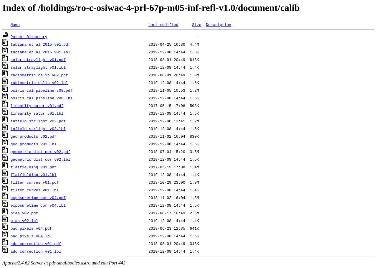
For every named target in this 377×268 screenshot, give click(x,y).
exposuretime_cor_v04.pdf (38, 197)
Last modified (163, 24)
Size (196, 24)
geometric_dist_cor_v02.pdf (40, 151)
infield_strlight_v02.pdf (38, 121)
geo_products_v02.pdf (34, 136)
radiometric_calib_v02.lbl (39, 82)
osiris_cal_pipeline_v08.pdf (42, 90)
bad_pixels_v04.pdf (31, 228)
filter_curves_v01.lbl (35, 190)
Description (218, 24)
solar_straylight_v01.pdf (38, 59)
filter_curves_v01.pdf (35, 182)
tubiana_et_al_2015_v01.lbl (40, 52)
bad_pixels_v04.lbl (31, 236)
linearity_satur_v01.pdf (37, 105)
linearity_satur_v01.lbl (37, 113)
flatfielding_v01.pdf (34, 167)
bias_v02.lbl (24, 220)
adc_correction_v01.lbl (36, 251)
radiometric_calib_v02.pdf (39, 75)
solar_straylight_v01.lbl (38, 67)
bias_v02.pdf (24, 213)
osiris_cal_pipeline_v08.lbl (42, 98)
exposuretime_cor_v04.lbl (38, 205)
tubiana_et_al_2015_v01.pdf (40, 44)
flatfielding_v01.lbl (34, 174)
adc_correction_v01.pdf (36, 243)
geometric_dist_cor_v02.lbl (40, 159)
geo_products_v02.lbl (34, 144)
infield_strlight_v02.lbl (38, 128)
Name (15, 24)
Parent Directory (29, 36)
